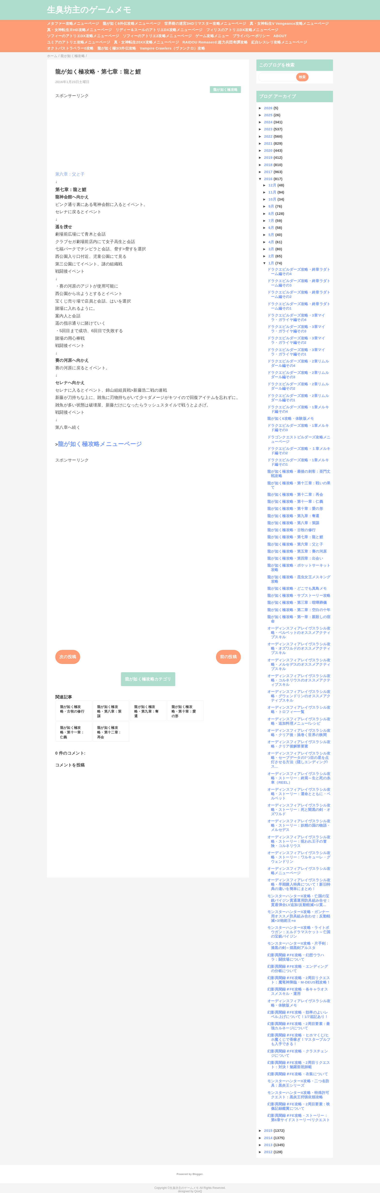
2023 (269, 129)
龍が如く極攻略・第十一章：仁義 (295, 501)
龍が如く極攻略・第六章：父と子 (295, 544)
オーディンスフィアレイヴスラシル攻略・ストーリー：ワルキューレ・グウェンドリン (299, 857)
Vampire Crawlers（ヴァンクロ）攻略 (172, 48)
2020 (269, 150)
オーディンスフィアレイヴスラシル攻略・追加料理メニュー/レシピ (299, 721)
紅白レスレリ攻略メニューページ (279, 42)
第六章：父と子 (70, 174)
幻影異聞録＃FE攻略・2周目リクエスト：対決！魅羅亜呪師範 (298, 1064)
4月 (272, 242)
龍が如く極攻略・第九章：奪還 (293, 516)
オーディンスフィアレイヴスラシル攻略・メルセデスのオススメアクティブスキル (299, 664)
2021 (269, 143)
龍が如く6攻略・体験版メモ (290, 418)
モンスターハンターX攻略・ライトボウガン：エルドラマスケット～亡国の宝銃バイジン (298, 931)
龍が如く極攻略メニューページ (100, 444)
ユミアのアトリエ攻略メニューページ (78, 42)
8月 (272, 213)
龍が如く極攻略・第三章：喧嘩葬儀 (297, 602)
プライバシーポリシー (251, 36)
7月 (272, 220)
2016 (269, 179)
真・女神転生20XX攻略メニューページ (146, 42)
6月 (272, 228)
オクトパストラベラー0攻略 (70, 48)
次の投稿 (67, 657)
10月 (273, 199)
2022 (269, 136)
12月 (273, 185)
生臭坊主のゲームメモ (89, 9)
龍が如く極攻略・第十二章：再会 (295, 494)
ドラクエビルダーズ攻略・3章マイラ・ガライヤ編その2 (296, 340)
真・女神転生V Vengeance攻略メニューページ (289, 23)
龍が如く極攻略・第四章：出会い (295, 558)
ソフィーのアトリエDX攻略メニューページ (83, 36)
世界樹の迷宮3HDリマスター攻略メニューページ (205, 23)
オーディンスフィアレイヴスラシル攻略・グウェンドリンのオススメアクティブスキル (299, 695)
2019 (269, 157)
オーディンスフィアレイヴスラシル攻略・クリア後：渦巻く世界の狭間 (299, 732)
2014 (269, 1138)
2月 (272, 256)
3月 (272, 249)
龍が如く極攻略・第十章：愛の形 (295, 508)
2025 (269, 115)
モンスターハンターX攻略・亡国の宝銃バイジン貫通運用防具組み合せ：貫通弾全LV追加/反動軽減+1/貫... (298, 900)
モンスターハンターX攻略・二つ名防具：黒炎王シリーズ (298, 1083)
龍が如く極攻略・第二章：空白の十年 (299, 610)
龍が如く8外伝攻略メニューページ (132, 23)
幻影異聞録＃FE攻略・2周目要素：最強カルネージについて (298, 1026)
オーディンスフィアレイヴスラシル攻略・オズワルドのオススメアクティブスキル (299, 648)
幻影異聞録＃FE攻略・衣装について (297, 1074)
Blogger (197, 1174)
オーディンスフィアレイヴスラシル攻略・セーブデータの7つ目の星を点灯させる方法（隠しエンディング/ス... (299, 759)
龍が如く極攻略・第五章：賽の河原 (297, 551)
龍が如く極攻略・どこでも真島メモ (297, 588)
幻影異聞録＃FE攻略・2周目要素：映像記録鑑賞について (298, 1106)
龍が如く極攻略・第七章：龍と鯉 (295, 537)
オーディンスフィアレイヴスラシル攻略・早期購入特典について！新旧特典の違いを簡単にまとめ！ (299, 884)
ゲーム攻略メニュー (212, 36)
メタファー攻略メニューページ (73, 23)
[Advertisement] (148, 133)
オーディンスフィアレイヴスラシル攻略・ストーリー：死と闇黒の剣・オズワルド (299, 809)
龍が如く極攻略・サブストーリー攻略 (299, 595)
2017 (269, 172)
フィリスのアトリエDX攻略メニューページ (242, 30)
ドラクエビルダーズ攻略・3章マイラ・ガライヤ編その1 (296, 352)
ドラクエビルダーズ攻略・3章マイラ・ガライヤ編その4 (296, 317)
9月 (272, 206)
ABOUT (280, 36)
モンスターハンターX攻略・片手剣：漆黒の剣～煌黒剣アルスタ (298, 945)
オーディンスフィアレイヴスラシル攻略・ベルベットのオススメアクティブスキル (299, 632)
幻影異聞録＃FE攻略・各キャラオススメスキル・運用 (297, 991)
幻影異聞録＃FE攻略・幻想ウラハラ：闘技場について (295, 957)
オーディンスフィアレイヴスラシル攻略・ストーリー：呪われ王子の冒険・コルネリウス (299, 841)
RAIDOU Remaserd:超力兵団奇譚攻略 (215, 42)
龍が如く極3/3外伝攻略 (116, 48)
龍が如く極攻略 (225, 90)
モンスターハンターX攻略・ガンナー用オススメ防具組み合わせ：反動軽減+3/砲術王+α (298, 916)
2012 (269, 1152)
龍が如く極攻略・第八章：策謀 (293, 523)
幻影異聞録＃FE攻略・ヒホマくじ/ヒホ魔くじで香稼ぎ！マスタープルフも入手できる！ (298, 1039)
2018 (269, 165)
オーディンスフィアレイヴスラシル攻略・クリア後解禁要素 (299, 744)
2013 (269, 1145)
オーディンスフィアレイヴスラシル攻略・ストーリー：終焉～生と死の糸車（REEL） (299, 778)
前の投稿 (228, 657)
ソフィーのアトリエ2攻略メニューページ (157, 36)
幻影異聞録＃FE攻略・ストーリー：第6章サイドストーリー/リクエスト (298, 1117)
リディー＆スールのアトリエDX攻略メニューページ (159, 30)
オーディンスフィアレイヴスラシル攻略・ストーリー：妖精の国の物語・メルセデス (299, 825)
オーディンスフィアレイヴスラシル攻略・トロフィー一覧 (299, 709)
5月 (272, 235)
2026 (269, 108)
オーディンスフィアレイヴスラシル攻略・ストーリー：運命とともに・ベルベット (299, 793)
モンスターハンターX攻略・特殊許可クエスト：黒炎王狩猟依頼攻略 (298, 1095)
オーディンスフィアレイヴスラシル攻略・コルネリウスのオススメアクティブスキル (299, 680)
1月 (272, 263)
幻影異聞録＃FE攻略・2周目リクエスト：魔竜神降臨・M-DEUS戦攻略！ (298, 980)
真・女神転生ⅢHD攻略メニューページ (79, 30)
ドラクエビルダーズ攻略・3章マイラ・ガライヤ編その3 (296, 329)
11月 (273, 192)
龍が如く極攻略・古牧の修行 (291, 530)
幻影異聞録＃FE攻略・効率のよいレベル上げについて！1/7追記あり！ (297, 1014)
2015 (269, 1130)
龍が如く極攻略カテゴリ (148, 679)
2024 (269, 122)
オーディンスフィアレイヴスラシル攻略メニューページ (299, 870)
